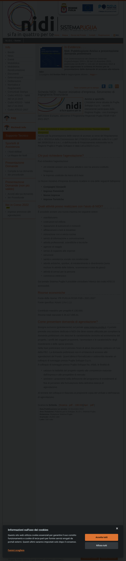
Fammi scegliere (16, 550)
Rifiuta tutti (101, 545)
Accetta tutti (102, 537)
